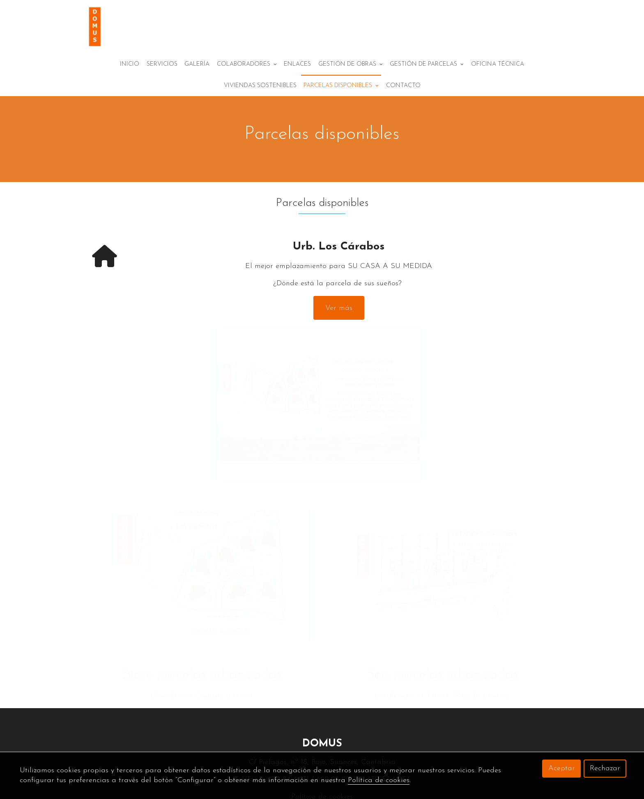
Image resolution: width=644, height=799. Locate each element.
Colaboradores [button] (247, 79)
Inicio (129, 79)
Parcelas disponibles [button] (341, 116)
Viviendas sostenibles (260, 116)
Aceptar (561, 768)
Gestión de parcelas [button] (427, 79)
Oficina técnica (497, 79)
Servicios (162, 79)
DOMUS (322, 706)
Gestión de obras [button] (350, 79)
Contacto (403, 116)
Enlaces (297, 79)
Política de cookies (378, 780)
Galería (196, 79)
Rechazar (605, 768)
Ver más (338, 277)
